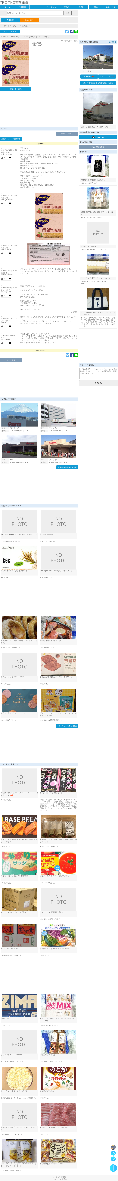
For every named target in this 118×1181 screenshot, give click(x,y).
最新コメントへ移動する (10, 139)
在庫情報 (22, 7)
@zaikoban (98, 137)
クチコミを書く (67, 134)
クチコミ (37, 7)
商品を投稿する (98, 147)
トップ (7, 7)
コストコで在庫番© (58, 1179)
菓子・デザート (14, 26)
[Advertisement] (39, 110)
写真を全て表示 (16, 89)
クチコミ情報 (107, 76)
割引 (81, 7)
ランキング (51, 7)
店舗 (96, 7)
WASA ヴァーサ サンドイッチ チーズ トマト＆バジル (25, 37)
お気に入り (110, 7)
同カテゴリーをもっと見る (67, 726)
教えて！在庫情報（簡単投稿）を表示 (98, 83)
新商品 (66, 7)
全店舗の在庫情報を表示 (67, 467)
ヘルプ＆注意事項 (59, 1177)
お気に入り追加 (10, 31)
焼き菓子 (25, 26)
